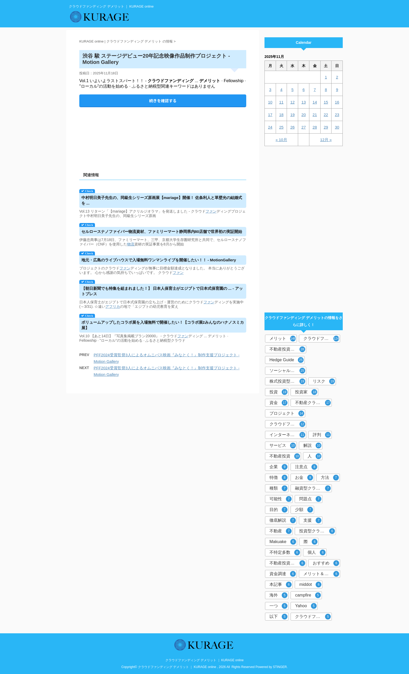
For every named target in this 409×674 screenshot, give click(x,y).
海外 (278, 595)
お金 (304, 477)
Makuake (282, 542)
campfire (308, 595)
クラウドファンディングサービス (313, 616)
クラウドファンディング (321, 338)
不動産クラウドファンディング (313, 403)
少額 (304, 510)
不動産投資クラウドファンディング (287, 563)
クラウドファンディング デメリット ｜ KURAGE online (204, 660)
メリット (282, 338)
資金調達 (282, 574)
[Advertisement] (162, 135)
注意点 (306, 467)
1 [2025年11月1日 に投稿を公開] (326, 77)
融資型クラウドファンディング (313, 488)
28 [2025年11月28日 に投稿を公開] (314, 127)
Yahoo (305, 606)
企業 (278, 467)
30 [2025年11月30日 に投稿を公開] (337, 127)
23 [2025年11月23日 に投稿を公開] (337, 114)
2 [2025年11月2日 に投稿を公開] (337, 77)
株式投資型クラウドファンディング (287, 381)
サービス (282, 445)
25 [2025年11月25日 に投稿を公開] (281, 127)
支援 (312, 520)
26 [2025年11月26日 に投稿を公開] (292, 127)
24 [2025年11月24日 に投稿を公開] (270, 127)
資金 (278, 403)
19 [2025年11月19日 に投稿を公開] (292, 114)
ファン (211, 211)
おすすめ (326, 563)
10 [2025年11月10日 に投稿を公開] (270, 102)
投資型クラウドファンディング (317, 531)
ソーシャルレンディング (287, 371)
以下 (278, 616)
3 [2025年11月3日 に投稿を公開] (270, 89)
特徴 (278, 477)
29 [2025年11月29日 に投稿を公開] (326, 127)
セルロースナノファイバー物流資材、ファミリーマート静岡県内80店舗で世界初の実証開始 (161, 231)
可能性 (280, 499)
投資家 (306, 392)
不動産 (280, 531)
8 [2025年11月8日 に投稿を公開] (326, 89)
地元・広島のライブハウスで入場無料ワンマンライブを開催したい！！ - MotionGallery (158, 260)
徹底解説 (282, 520)
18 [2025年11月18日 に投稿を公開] (281, 114)
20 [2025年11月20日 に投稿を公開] (304, 114)
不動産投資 (284, 456)
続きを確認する (163, 100)
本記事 (280, 584)
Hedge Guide (286, 360)
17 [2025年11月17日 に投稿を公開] (270, 114)
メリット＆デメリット (321, 574)
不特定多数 (284, 552)
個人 (317, 552)
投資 (278, 392)
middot (310, 584)
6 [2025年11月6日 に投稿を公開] (304, 89)
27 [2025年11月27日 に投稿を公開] (304, 127)
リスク (324, 381)
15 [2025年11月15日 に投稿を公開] (326, 102)
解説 (312, 445)
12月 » (326, 139)
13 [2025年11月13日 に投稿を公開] (304, 102)
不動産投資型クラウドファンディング (287, 349)
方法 (330, 477)
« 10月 (281, 139)
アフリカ (112, 306)
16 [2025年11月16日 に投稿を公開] (337, 102)
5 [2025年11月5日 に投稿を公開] (292, 89)
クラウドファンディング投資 (287, 424)
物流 (130, 244)
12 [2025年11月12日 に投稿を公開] (292, 102)
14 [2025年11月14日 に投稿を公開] (314, 102)
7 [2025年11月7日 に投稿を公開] (315, 89)
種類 (278, 488)
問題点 (310, 499)
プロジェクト (286, 413)
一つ (278, 606)
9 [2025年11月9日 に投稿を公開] (337, 89)
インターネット (287, 435)
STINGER (280, 667)
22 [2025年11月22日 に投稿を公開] (326, 114)
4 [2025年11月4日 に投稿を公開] (281, 89)
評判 (322, 435)
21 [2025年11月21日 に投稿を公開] (314, 114)
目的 (278, 510)
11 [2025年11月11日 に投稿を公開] (281, 102)
